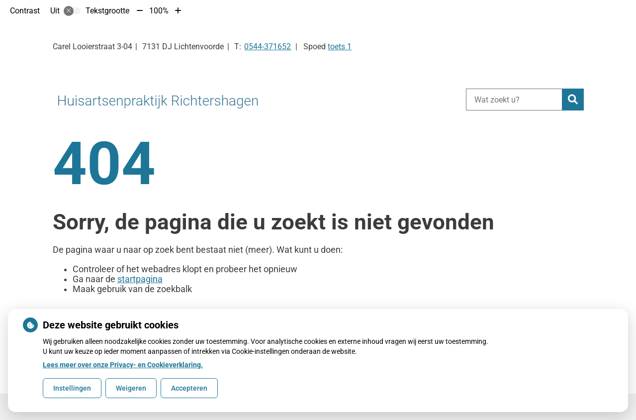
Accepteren (189, 388)
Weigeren (131, 388)
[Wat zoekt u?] (514, 99)
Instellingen (72, 388)
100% (159, 10)
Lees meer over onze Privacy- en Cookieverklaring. (123, 365)
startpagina (140, 279)
